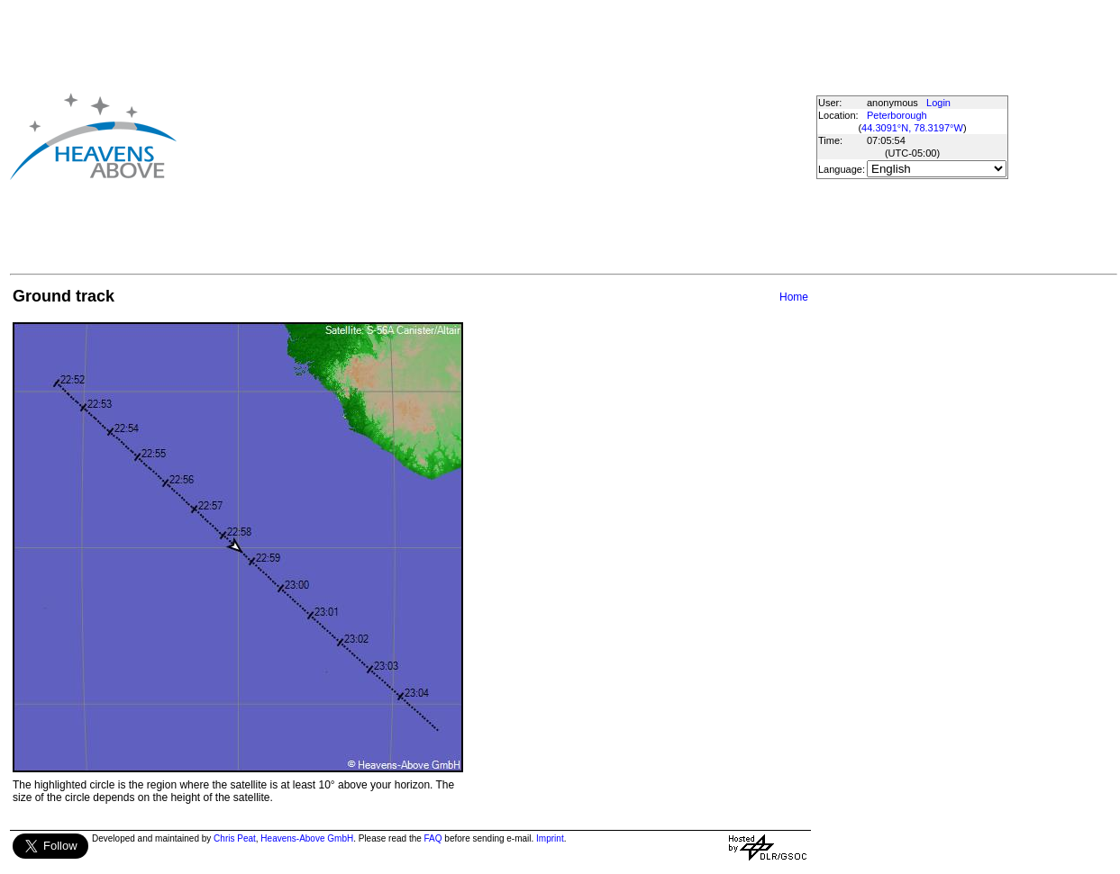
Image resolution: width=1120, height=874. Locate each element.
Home (793, 297)
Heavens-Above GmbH (306, 838)
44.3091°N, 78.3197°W (912, 127)
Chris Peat (235, 838)
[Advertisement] (446, 136)
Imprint (550, 838)
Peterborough (897, 115)
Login (938, 102)
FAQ (433, 838)
